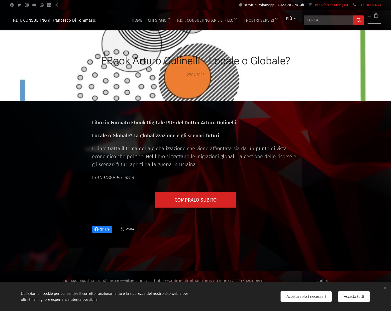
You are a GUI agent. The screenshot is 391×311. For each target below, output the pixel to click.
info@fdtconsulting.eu (331, 4)
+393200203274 (369, 4)
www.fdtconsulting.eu (133, 281)
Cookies (322, 281)
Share (102, 229)
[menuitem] (153, 20)
